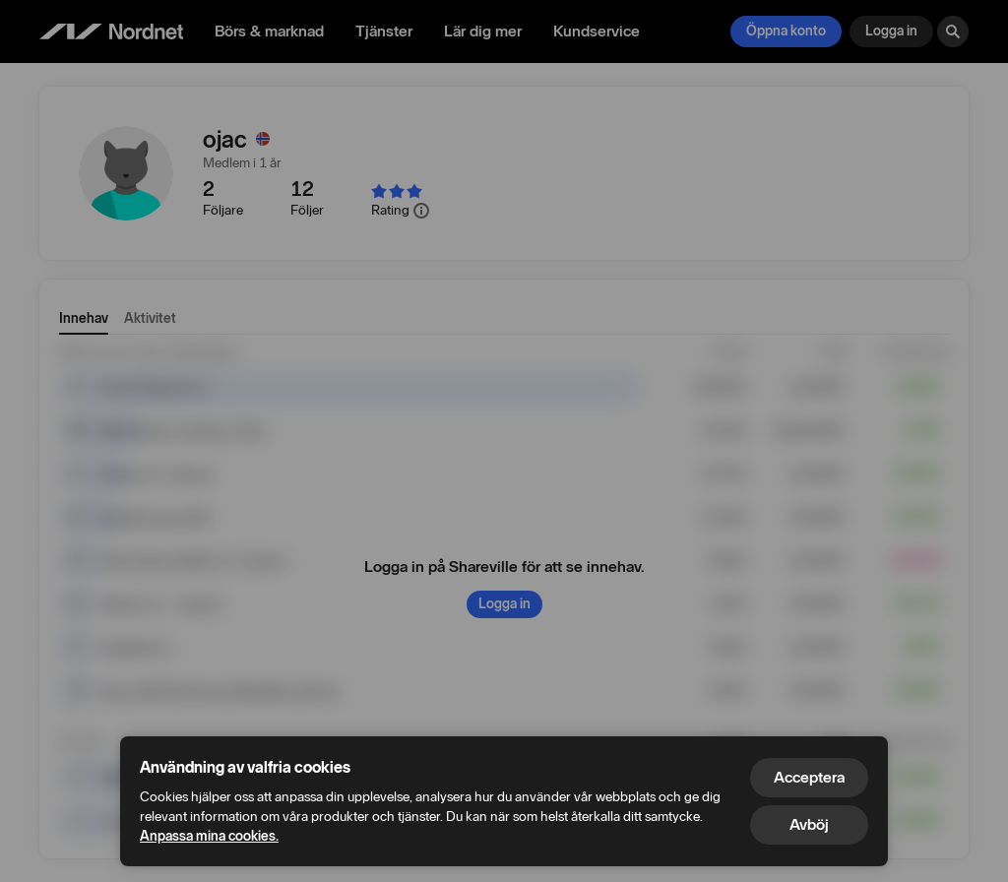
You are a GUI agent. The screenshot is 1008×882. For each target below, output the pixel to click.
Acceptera (809, 777)
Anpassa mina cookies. (209, 836)
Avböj (809, 824)
